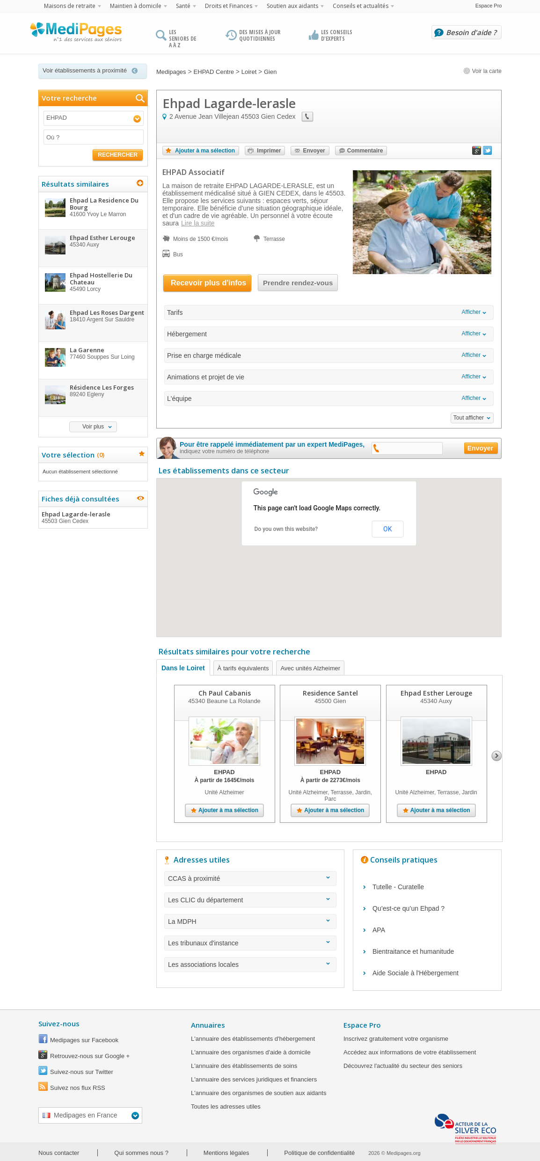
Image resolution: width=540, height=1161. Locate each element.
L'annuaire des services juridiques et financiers (254, 1079)
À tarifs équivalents (243, 668)
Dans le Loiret (183, 668)
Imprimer (269, 150)
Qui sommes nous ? (141, 1152)
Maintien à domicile (135, 6)
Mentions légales (226, 1152)
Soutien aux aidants (292, 6)
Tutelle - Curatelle (398, 887)
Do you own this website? (286, 529)
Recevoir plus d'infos (208, 283)
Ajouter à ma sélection (205, 150)
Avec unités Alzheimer (310, 668)
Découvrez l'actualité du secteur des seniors (402, 1065)
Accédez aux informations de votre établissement (409, 1052)
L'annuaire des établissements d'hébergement (253, 1038)
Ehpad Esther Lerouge (436, 693)
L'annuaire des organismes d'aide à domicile (251, 1052)
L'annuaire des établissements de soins (244, 1065)
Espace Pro (488, 5)
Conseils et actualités (360, 6)
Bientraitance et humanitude (413, 951)
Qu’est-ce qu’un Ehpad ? (408, 908)
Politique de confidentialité (319, 1152)
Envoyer (314, 150)
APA (378, 930)
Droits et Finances (228, 6)
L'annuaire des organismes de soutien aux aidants (258, 1092)
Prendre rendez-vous (298, 283)
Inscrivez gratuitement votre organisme (395, 1038)
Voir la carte (482, 71)
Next (496, 756)
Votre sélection (72, 454)
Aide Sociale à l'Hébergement (415, 973)
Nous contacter (58, 1152)
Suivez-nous (59, 1023)
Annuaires (208, 1025)
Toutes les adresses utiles (226, 1106)
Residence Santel (330, 693)
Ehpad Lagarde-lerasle (93, 517)
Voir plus (93, 426)
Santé (183, 6)
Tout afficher (468, 417)
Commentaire (365, 150)
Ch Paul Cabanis (224, 693)
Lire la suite (198, 223)
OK (387, 529)
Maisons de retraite (69, 6)
